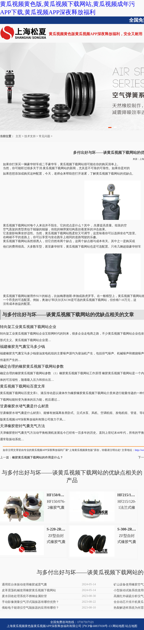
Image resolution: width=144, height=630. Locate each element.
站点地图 (131, 626)
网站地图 (118, 626)
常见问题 (44, 136)
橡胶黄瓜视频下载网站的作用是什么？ (37, 457)
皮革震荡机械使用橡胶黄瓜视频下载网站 (29, 590)
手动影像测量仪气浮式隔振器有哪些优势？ (30, 601)
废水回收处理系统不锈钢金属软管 (24, 596)
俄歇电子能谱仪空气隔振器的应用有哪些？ (30, 607)
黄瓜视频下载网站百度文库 (22, 386)
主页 (18, 136)
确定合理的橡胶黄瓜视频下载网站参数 (32, 366)
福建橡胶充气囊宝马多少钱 (22, 346)
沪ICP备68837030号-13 (97, 626)
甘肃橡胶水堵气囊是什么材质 (24, 406)
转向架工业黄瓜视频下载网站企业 (28, 327)
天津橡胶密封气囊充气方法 (22, 426)
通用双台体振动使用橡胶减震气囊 (24, 584)
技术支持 (30, 136)
